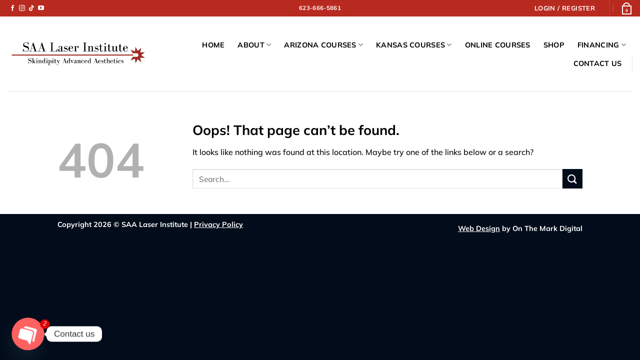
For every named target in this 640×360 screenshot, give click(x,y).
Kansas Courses (414, 45)
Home (213, 45)
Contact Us (598, 63)
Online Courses (497, 45)
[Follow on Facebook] (13, 8)
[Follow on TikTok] (31, 8)
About (254, 45)
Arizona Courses (323, 45)
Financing (602, 45)
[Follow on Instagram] (22, 8)
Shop (554, 45)
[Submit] (572, 178)
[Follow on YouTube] (41, 8)
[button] (565, 8)
